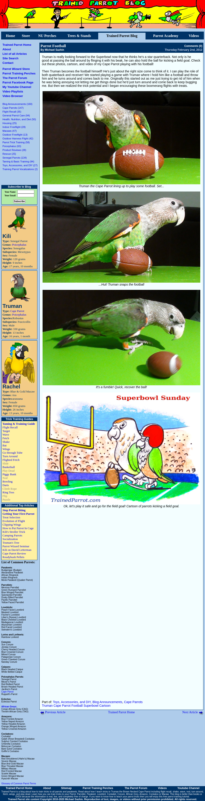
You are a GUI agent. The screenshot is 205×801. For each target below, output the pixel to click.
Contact (7, 63)
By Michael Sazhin (52, 49)
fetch (5, 794)
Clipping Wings (11, 524)
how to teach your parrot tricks (124, 796)
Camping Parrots (12, 535)
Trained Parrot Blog (121, 36)
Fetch (5, 438)
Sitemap (66, 788)
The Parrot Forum (14, 78)
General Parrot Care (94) (16, 115)
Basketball (8, 467)
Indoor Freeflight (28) (14, 127)
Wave (5, 434)
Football (77, 705)
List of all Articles (14, 53)
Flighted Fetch (10, 460)
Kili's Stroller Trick (13, 531)
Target (6, 431)
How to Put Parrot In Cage (18, 528)
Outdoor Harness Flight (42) (17, 138)
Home (10, 36)
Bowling (7, 481)
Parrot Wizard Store (16, 69)
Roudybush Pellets (13, 557)
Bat (4, 445)
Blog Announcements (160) (17, 104)
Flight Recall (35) (11, 111)
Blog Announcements (107, 702)
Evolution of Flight (13, 521)
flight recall (166, 791)
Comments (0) (193, 46)
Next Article (190, 712)
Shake (6, 441)
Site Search (10, 58)
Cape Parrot (17, 311)
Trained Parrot (8, 791)
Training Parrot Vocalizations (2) (20, 169)
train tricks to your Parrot (63, 794)
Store (26, 36)
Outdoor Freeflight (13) (14, 134)
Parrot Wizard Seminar (15, 546)
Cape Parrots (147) (13, 107)
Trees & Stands (79, 36)
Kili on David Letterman (16, 550)
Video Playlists (12, 91)
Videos (194, 36)
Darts (5, 485)
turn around (197, 791)
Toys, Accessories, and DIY (72, 702)
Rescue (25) (9, 153)
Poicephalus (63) (11, 146)
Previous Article (55, 712)
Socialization (10, 539)
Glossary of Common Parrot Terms (18, 783)
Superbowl (91, 705)
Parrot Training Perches (19, 73)
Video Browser (12, 96)
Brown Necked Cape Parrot (136, 791)
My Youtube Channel (16, 87)
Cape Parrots (133, 702)
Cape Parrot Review (14, 553)
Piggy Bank (9, 474)
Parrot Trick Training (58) (16, 142)
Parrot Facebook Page (17, 82)
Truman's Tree (10, 542)
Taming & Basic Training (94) (18, 161)
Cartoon (105, 705)
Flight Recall (10, 427)
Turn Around (10, 456)
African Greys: (9, 706)
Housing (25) (9, 123)
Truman (47, 705)
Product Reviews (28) (14, 150)
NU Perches (47, 36)
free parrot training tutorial (176, 796)
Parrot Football (53, 46)
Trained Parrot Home (16, 44)
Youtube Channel (189, 788)
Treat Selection (11, 517)
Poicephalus (19, 244)
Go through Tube (12, 452)
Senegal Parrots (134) (14, 157)
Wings (6, 449)
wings (12, 794)
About (6, 49)
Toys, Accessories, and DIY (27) (20, 165)
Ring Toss (8, 492)
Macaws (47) (9, 130)
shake (176, 791)
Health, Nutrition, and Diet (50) (19, 119)
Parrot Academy (165, 36)
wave (182, 791)
